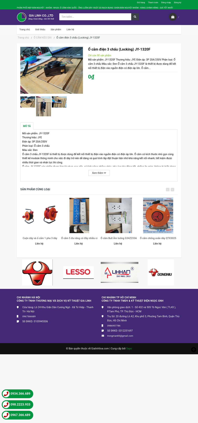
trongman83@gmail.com (120, 336)
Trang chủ (24, 29)
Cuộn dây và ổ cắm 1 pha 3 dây (40, 240)
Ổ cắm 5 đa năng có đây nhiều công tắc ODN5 (79, 240)
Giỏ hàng (141, 2)
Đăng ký (177, 2)
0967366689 (29, 316)
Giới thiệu (40, 29)
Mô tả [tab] (27, 126)
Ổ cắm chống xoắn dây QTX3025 (158, 240)
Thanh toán (153, 2)
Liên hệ (70, 29)
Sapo (129, 348)
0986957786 (114, 325)
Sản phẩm (56, 29)
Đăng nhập (166, 2)
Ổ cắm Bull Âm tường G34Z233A (119, 240)
